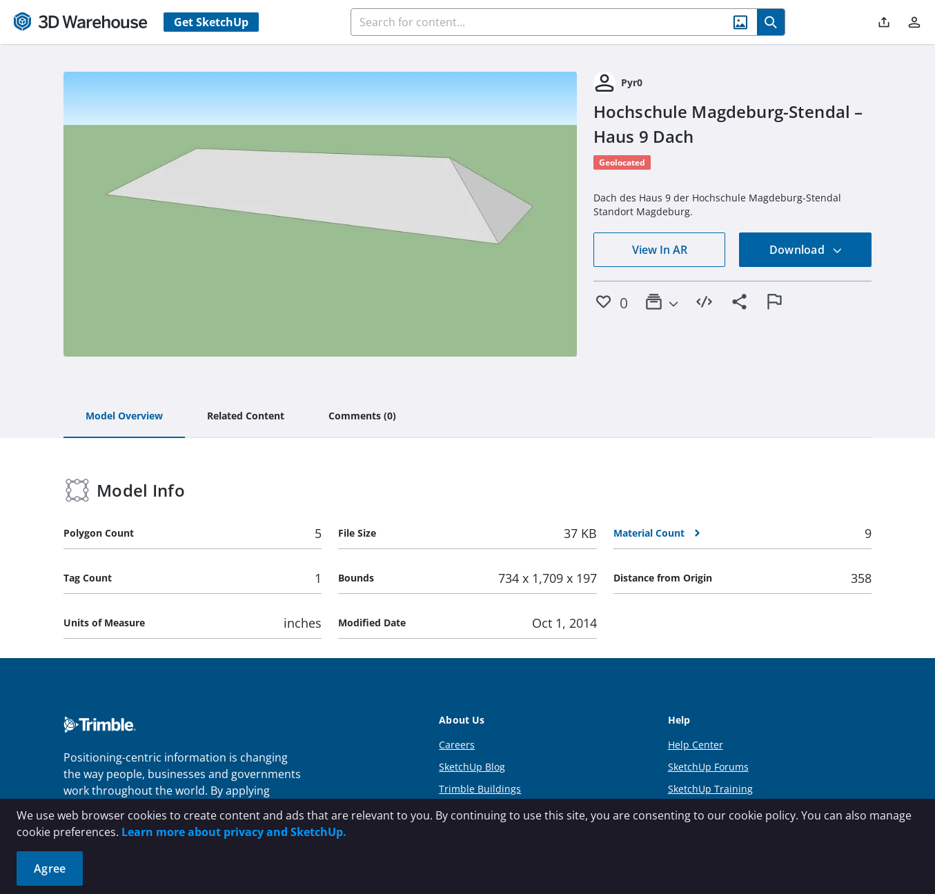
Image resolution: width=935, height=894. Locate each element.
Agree (50, 868)
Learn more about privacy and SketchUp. (233, 832)
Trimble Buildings (480, 788)
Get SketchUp (211, 22)
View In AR (659, 249)
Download (806, 249)
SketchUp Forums (708, 766)
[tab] (124, 416)
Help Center (695, 744)
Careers (457, 744)
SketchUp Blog (472, 766)
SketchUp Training (710, 788)
